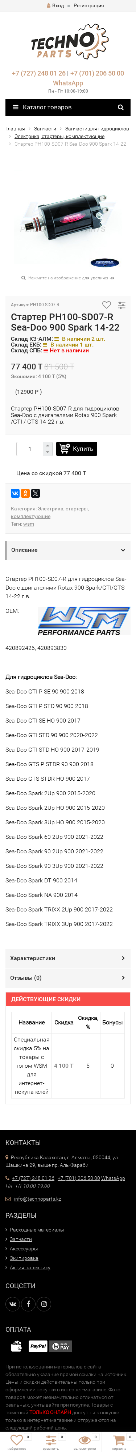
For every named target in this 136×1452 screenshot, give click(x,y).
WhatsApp (68, 83)
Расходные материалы (37, 1230)
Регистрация (89, 5)
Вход (55, 5)
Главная (15, 129)
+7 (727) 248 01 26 (39, 73)
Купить (83, 448)
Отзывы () (26, 977)
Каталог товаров (42, 107)
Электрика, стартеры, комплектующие (59, 136)
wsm (28, 524)
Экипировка (24, 1258)
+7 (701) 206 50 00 (97, 73)
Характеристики (32, 958)
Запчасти (45, 129)
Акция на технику (30, 1267)
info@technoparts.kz (37, 1199)
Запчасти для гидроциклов (97, 129)
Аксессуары (24, 1248)
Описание (24, 549)
